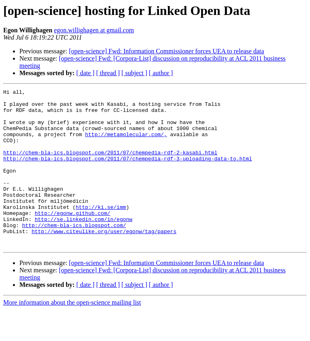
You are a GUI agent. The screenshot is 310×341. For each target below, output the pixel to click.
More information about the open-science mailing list (72, 333)
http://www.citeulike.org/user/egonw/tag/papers (103, 260)
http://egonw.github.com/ (72, 238)
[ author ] (161, 72)
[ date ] (85, 72)
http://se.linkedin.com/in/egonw (83, 245)
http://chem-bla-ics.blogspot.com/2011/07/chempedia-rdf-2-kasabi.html (110, 165)
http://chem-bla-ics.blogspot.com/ (74, 253)
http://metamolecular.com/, (126, 143)
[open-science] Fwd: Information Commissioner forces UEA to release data (166, 51)
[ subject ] (134, 72)
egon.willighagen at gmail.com (94, 30)
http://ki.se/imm (100, 231)
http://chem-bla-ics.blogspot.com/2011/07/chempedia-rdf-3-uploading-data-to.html (127, 173)
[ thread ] (108, 72)
